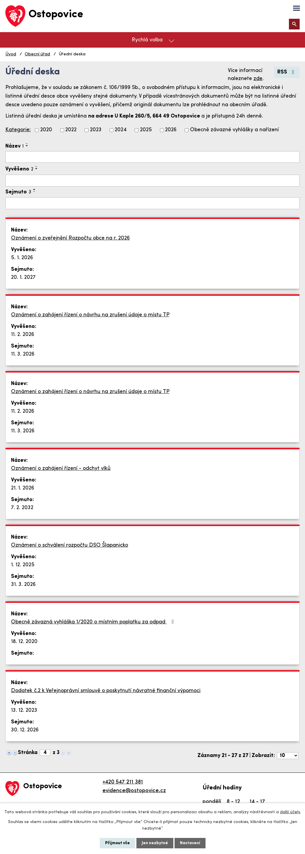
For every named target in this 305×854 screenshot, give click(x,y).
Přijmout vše (117, 843)
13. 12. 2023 (24, 710)
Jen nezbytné (155, 843)
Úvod (10, 54)
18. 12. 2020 (24, 642)
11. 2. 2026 (22, 334)
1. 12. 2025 (23, 565)
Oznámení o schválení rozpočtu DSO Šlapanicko (69, 545)
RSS (287, 72)
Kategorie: (18, 130)
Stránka (28, 753)
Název (14, 146)
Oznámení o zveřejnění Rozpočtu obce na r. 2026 (70, 238)
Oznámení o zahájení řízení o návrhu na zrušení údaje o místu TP (90, 315)
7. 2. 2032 (22, 508)
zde (257, 79)
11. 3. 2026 (23, 354)
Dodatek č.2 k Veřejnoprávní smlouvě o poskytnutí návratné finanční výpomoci (105, 691)
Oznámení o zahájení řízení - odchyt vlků (61, 468)
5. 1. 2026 (22, 258)
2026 (171, 130)
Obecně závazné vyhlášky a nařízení (234, 130)
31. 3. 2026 (23, 584)
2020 (46, 130)
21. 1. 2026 (22, 488)
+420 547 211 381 (122, 782)
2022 (71, 130)
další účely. (290, 812)
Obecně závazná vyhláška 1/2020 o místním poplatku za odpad (93, 622)
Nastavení (190, 843)
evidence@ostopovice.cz (134, 791)
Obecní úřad (37, 54)
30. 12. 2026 (25, 730)
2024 (121, 130)
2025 (146, 130)
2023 (96, 130)
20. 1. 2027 (23, 277)
